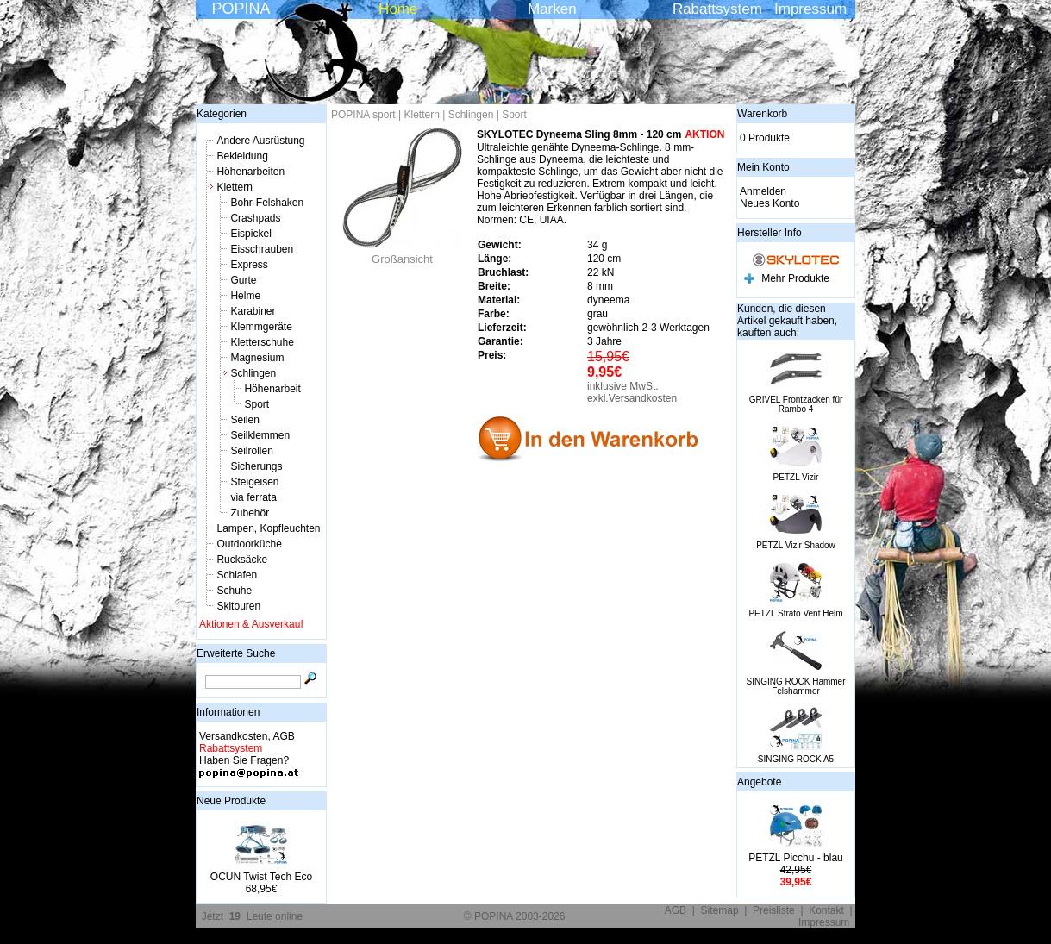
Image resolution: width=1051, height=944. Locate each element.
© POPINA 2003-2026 (515, 916)
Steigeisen (254, 482)
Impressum (810, 9)
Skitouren (238, 606)
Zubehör (249, 513)
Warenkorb (762, 114)
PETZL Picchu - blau (795, 858)
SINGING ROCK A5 (796, 759)
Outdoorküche (248, 544)
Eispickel (250, 234)
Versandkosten (643, 398)
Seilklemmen (260, 435)
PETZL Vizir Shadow (795, 545)
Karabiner (252, 311)
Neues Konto (769, 203)
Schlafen (236, 575)
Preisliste (774, 910)
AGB (675, 910)
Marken (552, 9)
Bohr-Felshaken (266, 203)
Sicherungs (256, 466)
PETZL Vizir (796, 477)
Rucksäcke (241, 559)
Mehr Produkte (795, 278)
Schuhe (234, 591)
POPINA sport (363, 115)
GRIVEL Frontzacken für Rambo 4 (796, 404)
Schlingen (253, 373)
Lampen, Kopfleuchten (268, 528)
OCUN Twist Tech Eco (261, 877)
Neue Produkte (231, 801)
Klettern (234, 187)
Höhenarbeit (272, 389)
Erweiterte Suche (236, 653)
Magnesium (257, 358)
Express (248, 265)
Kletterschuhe (261, 342)
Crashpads (255, 218)
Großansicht (402, 254)
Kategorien (222, 114)
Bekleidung (241, 156)
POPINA (240, 8)
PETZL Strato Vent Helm (795, 613)
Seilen (244, 420)
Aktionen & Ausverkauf (251, 624)
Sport (256, 404)
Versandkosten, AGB (247, 736)
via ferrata (253, 497)
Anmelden (763, 191)
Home (397, 9)
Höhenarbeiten (250, 172)
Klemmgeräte (260, 327)
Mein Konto (763, 167)
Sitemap (720, 910)
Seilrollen (251, 451)
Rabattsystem (717, 9)
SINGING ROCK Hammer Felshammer (795, 686)
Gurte (243, 280)
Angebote (759, 782)
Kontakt (826, 910)
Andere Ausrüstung (260, 140)
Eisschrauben (261, 249)
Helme (245, 296)
